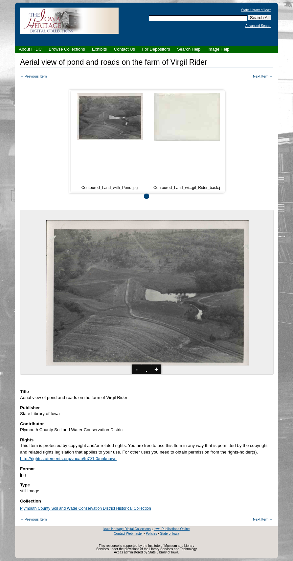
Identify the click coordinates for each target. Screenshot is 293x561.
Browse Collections (67, 49)
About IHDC (30, 49)
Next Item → (263, 76)
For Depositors (156, 49)
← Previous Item (33, 76)
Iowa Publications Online (172, 529)
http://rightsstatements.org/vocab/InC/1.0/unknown (68, 458)
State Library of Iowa (256, 10)
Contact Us (124, 49)
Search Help (189, 49)
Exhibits (99, 49)
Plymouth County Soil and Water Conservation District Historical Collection (85, 508)
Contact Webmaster (128, 533)
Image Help (218, 49)
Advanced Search (258, 26)
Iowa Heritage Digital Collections (127, 529)
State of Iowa (169, 533)
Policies (151, 533)
